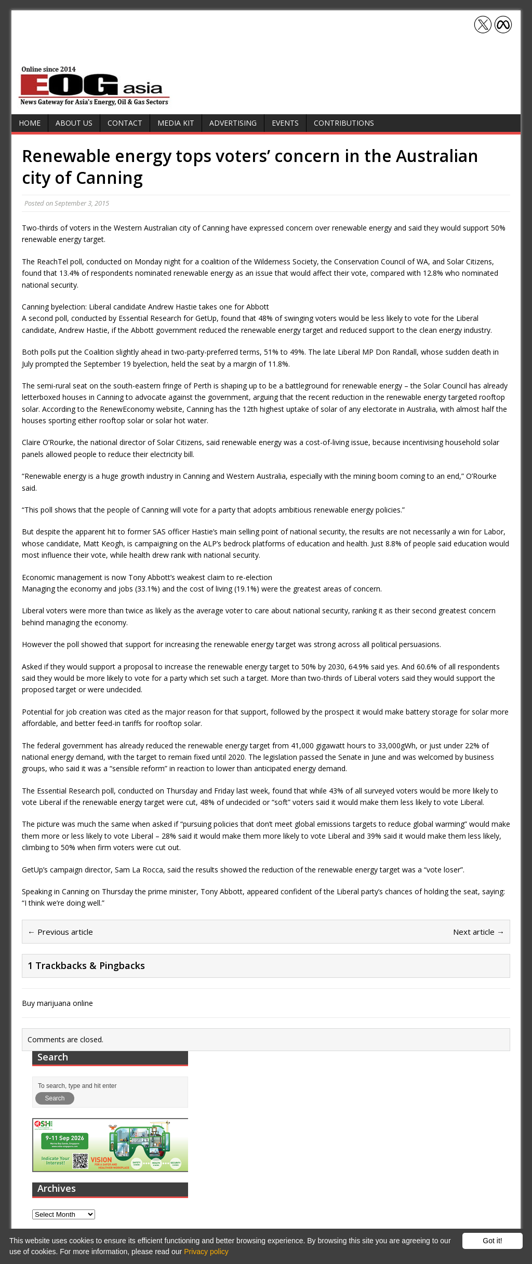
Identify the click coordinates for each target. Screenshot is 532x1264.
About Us (74, 123)
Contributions (344, 123)
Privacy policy (206, 1251)
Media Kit (175, 123)
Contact (125, 123)
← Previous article (60, 931)
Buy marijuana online (57, 1003)
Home (30, 123)
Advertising (233, 123)
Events (285, 123)
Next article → (478, 931)
